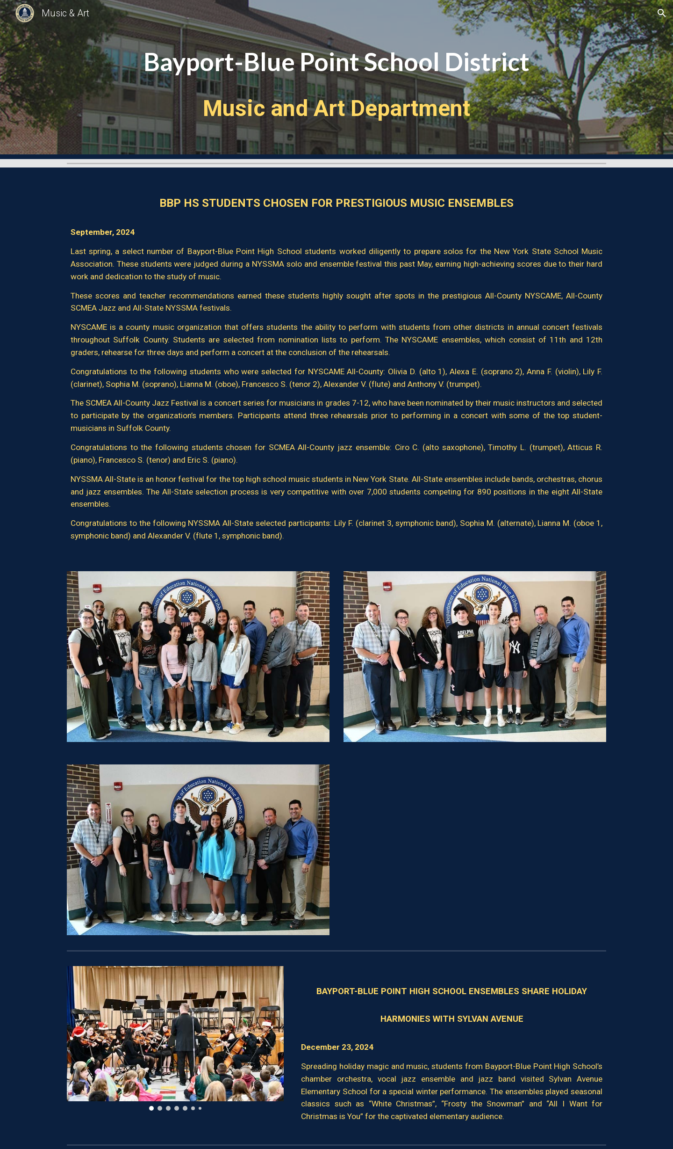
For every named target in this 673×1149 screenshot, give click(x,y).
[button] (662, 13)
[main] (336, 79)
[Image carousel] (175, 1038)
